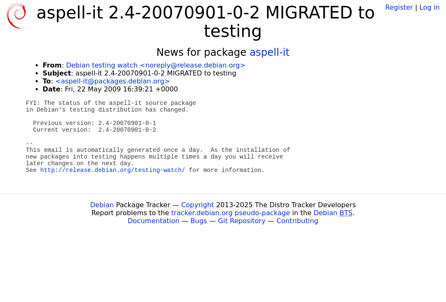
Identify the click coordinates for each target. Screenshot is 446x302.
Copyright (197, 205)
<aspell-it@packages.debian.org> (112, 81)
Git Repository (242, 221)
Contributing (297, 221)
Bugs (198, 221)
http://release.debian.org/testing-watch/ (112, 170)
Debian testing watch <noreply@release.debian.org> (155, 65)
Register (399, 7)
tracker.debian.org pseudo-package (230, 213)
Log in (430, 7)
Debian (102, 205)
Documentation (153, 221)
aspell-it (270, 52)
